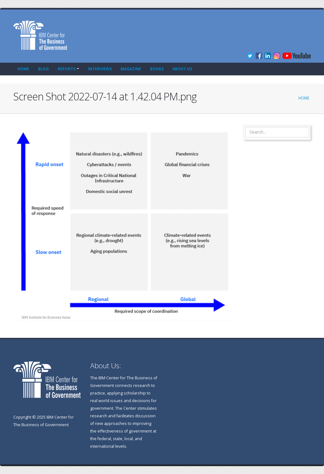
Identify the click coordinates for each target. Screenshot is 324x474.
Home (23, 69)
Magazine (131, 69)
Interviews (100, 69)
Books (157, 69)
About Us (182, 69)
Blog (43, 69)
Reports (66, 69)
